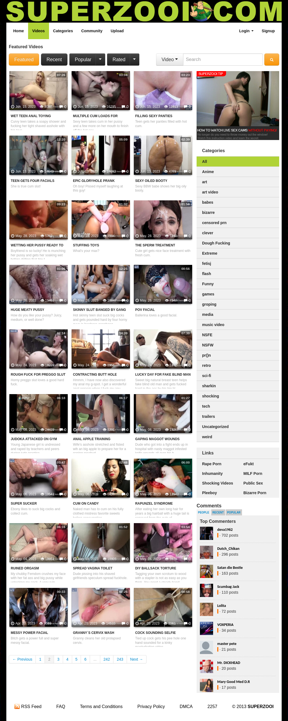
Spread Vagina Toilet (92, 568)
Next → (136, 659)
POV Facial (145, 310)
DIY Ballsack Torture (155, 568)
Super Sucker (24, 503)
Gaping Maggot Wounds (157, 439)
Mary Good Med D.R (233, 681)
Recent (54, 59)
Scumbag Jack (228, 586)
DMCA (186, 706)
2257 (213, 706)
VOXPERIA (225, 624)
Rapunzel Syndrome (154, 503)
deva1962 (225, 529)
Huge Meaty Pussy (27, 310)
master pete (227, 643)
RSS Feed (27, 706)
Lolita (221, 605)
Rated (119, 59)
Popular (83, 59)
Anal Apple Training (91, 439)
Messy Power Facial (29, 633)
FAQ (60, 706)
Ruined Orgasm (25, 568)
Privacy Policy (151, 706)
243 (120, 659)
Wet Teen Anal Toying (31, 116)
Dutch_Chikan (228, 548)
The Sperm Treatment (155, 245)
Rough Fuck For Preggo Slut (38, 374)
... (95, 659)
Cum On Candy (86, 503)
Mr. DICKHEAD (228, 662)
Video (170, 59)
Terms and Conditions (101, 706)
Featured (24, 59)
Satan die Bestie (230, 567)
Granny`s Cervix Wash (93, 633)
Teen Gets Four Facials (33, 181)
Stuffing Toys (86, 245)
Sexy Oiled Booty (151, 181)
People (203, 512)
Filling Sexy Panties (153, 116)
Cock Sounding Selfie (155, 633)
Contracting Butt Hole (95, 374)
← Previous (22, 659)
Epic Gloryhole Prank (94, 181)
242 (107, 659)
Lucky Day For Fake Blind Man (163, 374)
